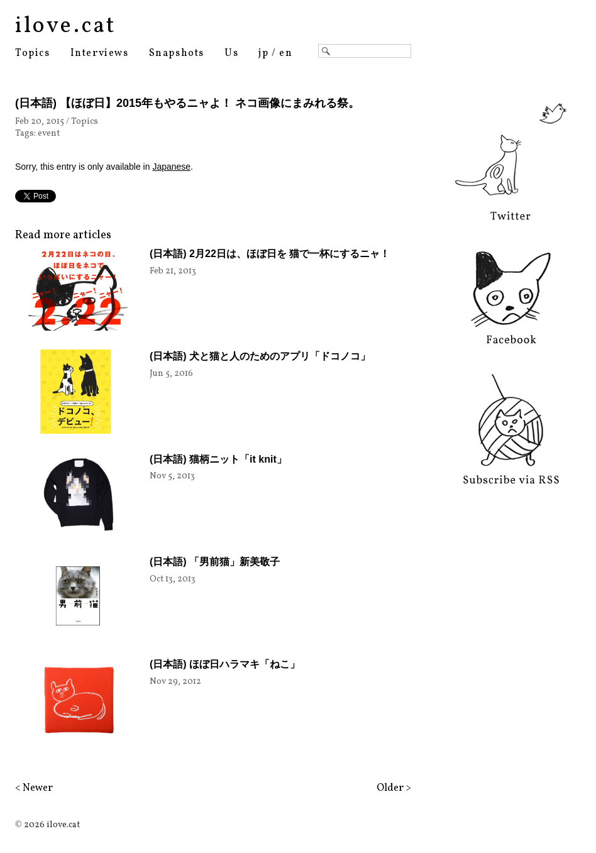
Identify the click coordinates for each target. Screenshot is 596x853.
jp (263, 53)
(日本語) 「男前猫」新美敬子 (215, 561)
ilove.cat (65, 26)
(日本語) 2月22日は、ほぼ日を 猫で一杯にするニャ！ (270, 253)
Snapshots (176, 53)
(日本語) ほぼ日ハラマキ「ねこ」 (225, 664)
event (49, 134)
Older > (394, 788)
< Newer (34, 788)
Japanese (171, 167)
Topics (32, 53)
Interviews (99, 53)
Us (231, 53)
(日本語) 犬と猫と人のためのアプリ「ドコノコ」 (260, 356)
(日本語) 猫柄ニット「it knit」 (218, 459)
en (285, 53)
